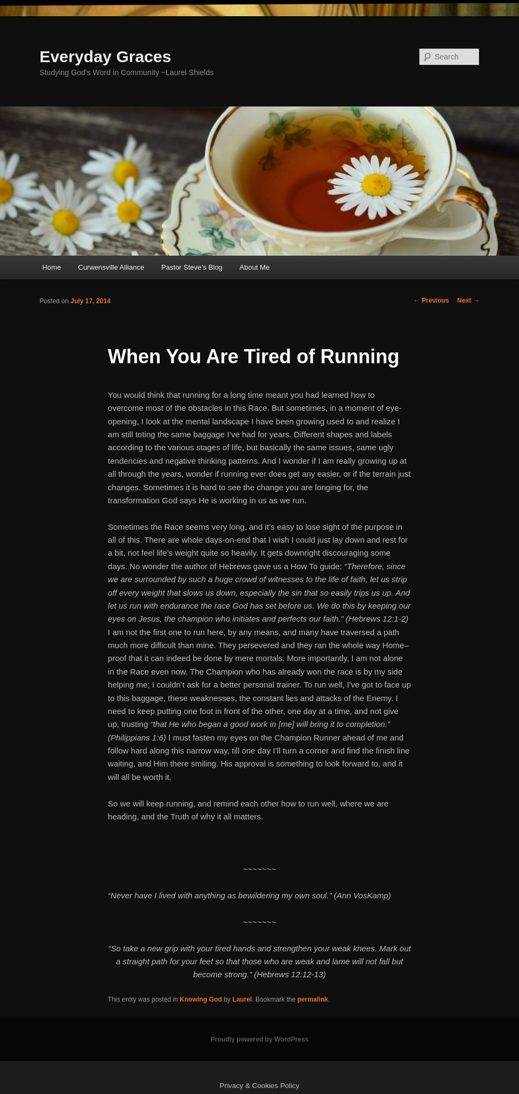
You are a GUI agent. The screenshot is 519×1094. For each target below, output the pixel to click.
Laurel (242, 999)
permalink (312, 999)
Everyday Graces (106, 56)
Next (468, 300)
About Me (255, 267)
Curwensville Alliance (111, 267)
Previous (431, 300)
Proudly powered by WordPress (259, 1039)
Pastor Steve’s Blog (191, 267)
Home (51, 267)
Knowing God (201, 999)
